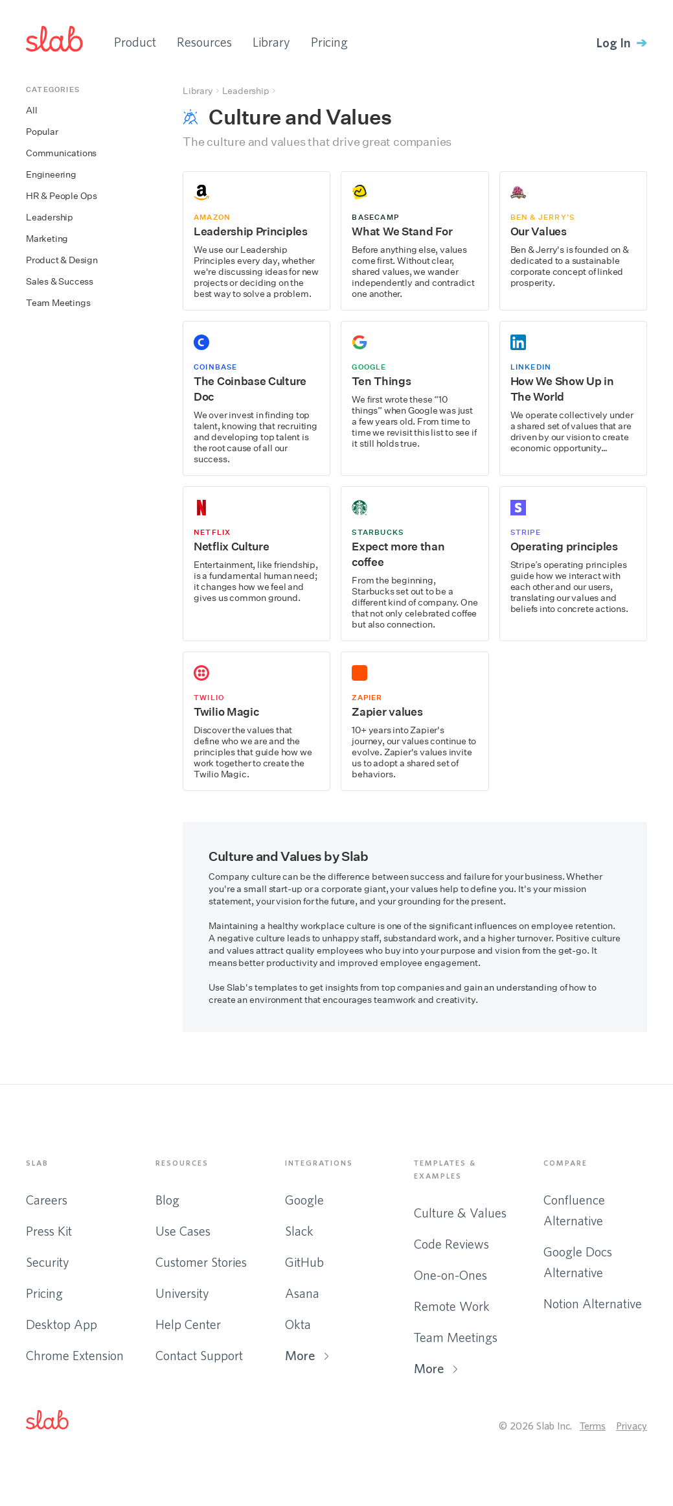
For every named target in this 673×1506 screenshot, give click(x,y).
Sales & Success (59, 281)
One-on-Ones (450, 1274)
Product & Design (62, 260)
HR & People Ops (61, 196)
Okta (298, 1324)
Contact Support (199, 1355)
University (182, 1293)
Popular (42, 131)
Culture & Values (460, 1212)
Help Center (188, 1324)
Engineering (51, 174)
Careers (46, 1199)
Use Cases (183, 1230)
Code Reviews (451, 1243)
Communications (61, 153)
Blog (167, 1199)
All (31, 110)
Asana (302, 1293)
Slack (299, 1230)
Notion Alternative (592, 1303)
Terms (593, 1425)
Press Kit (49, 1230)
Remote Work (452, 1306)
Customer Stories (201, 1261)
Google (304, 1199)
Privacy (631, 1425)
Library (271, 41)
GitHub (304, 1261)
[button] (57, 1422)
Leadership (49, 217)
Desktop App (61, 1324)
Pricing (329, 41)
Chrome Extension (75, 1355)
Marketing (47, 238)
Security (47, 1261)
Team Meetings (58, 303)
